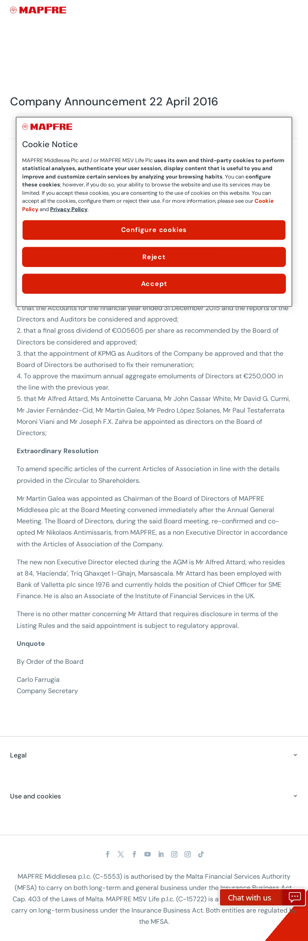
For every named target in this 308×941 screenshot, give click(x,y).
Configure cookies (154, 229)
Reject (154, 256)
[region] (154, 211)
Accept (154, 283)
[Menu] (292, 10)
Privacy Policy (69, 208)
